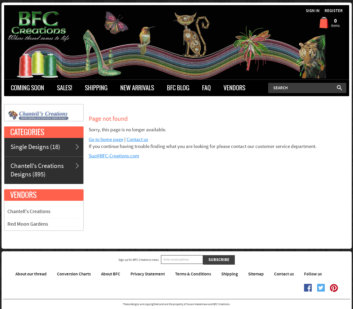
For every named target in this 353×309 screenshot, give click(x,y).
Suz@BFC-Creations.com (114, 156)
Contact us (137, 139)
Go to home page (106, 139)
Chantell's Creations (28, 211)
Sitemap (256, 274)
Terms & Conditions (193, 274)
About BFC (110, 274)
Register (334, 11)
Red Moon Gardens (27, 224)
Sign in (313, 11)
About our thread (31, 274)
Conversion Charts (74, 274)
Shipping (229, 274)
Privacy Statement (147, 274)
